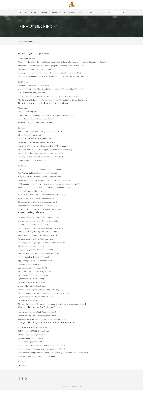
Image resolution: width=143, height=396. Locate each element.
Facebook (19, 385)
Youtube (22, 385)
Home (20, 47)
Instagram (25, 385)
